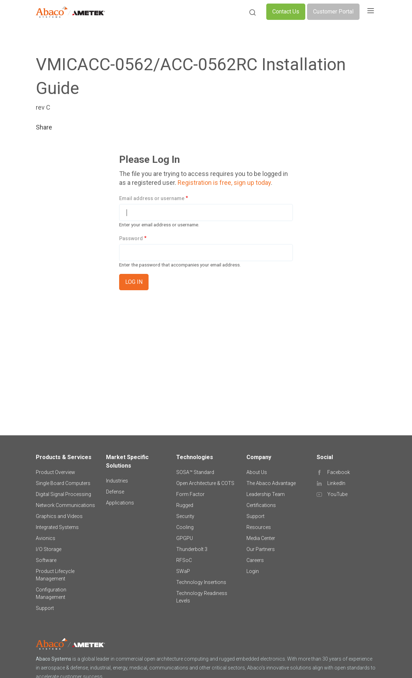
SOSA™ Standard (195, 472)
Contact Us (285, 11)
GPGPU (184, 538)
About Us (256, 472)
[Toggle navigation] (370, 12)
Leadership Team (265, 494)
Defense (115, 492)
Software (46, 560)
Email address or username (151, 198)
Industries (117, 481)
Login (252, 571)
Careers (255, 560)
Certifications (261, 505)
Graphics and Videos (59, 516)
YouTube (337, 494)
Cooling (185, 527)
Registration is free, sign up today (224, 182)
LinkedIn (336, 483)
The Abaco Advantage (271, 483)
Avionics (45, 538)
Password (131, 238)
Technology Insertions (201, 582)
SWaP (183, 571)
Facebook (338, 472)
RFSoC (184, 560)
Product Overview (55, 472)
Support (45, 608)
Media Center (260, 538)
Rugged (184, 505)
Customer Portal (333, 11)
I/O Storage (48, 549)
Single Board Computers (63, 483)
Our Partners (260, 549)
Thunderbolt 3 (191, 549)
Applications (120, 503)
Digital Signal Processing (63, 494)
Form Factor (190, 494)
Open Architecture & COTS (205, 483)
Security (185, 516)
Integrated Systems (57, 527)
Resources (258, 527)
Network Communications (65, 505)
